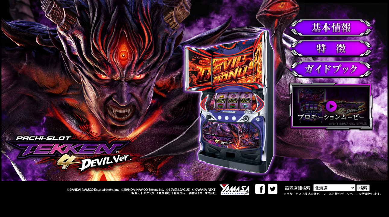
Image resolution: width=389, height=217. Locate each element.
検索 (363, 188)
